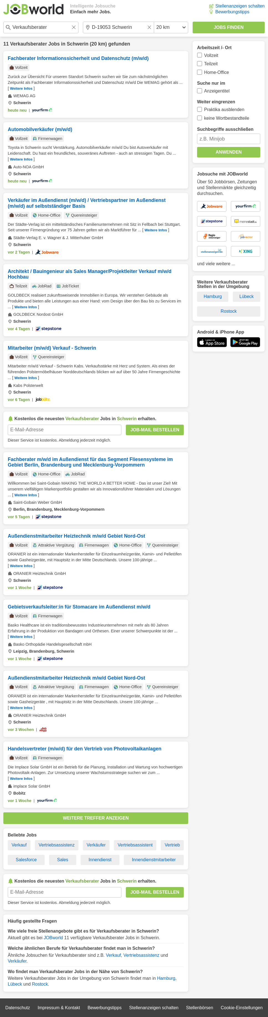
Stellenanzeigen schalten (240, 6)
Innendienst (100, 859)
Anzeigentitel (217, 91)
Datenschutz (17, 1007)
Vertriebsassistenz (57, 845)
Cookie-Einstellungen (241, 1007)
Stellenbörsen (199, 1007)
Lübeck (15, 984)
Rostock (40, 984)
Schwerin (77, 44)
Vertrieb (172, 845)
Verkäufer (96, 845)
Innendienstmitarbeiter (154, 859)
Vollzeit (211, 55)
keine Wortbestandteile (226, 118)
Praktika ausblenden (224, 109)
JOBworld (53, 937)
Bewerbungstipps (232, 11)
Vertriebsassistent (135, 845)
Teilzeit (211, 63)
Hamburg (166, 978)
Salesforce (26, 859)
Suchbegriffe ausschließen (225, 129)
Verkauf (19, 845)
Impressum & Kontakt (59, 1007)
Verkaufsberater (28, 44)
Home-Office (216, 72)
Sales (62, 859)
